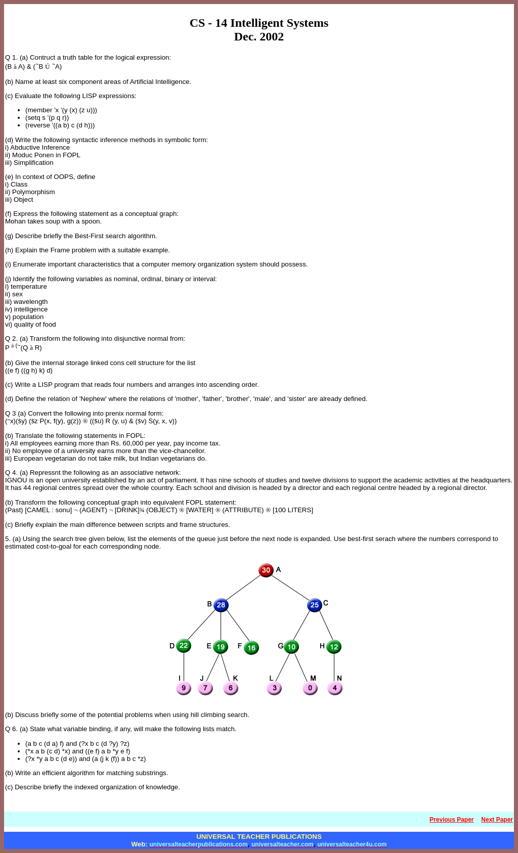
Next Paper (497, 819)
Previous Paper (451, 819)
